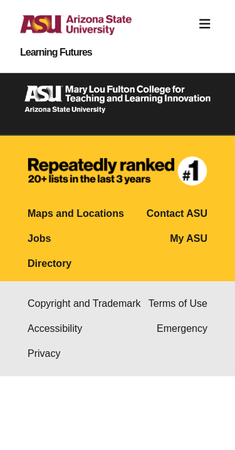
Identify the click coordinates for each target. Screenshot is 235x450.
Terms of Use (178, 303)
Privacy (44, 353)
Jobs (39, 238)
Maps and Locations (76, 213)
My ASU (188, 238)
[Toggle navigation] (205, 24)
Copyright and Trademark (84, 303)
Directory (49, 263)
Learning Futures (56, 53)
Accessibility (55, 328)
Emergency (182, 328)
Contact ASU (177, 213)
